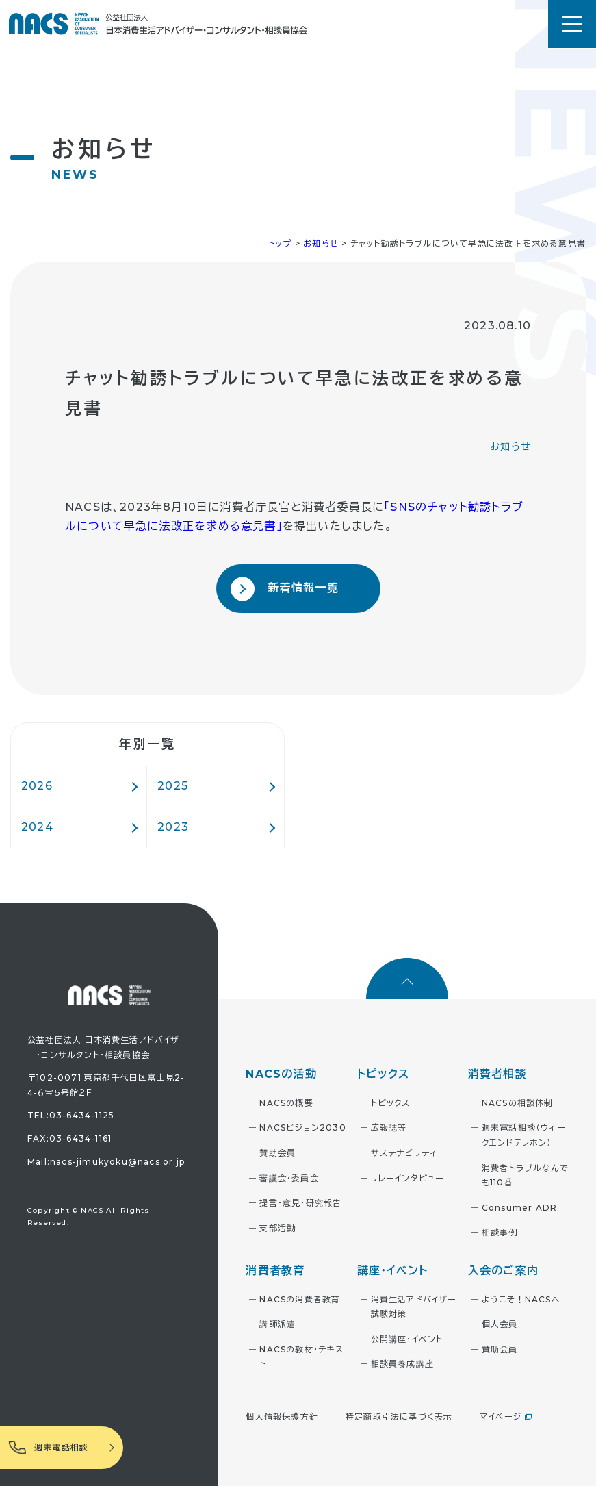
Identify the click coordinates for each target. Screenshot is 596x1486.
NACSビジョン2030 (302, 1127)
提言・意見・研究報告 (300, 1203)
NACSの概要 (286, 1103)
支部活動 (277, 1228)
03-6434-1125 (81, 1115)
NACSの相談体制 (518, 1103)
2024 (37, 826)
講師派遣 (277, 1324)
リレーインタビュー (408, 1178)
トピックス (391, 1103)
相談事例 (500, 1232)
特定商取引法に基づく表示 (399, 1416)
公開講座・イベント (407, 1339)
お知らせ (510, 446)
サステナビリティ (404, 1153)
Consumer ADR (519, 1207)
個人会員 (500, 1324)
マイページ (500, 1416)
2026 (37, 785)
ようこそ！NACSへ (521, 1299)
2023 (173, 826)
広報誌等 (389, 1127)
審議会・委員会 (288, 1178)
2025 (172, 785)
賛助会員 (277, 1153)
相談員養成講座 (402, 1364)
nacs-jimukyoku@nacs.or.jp (117, 1162)
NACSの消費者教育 (299, 1299)
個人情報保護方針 (282, 1416)
